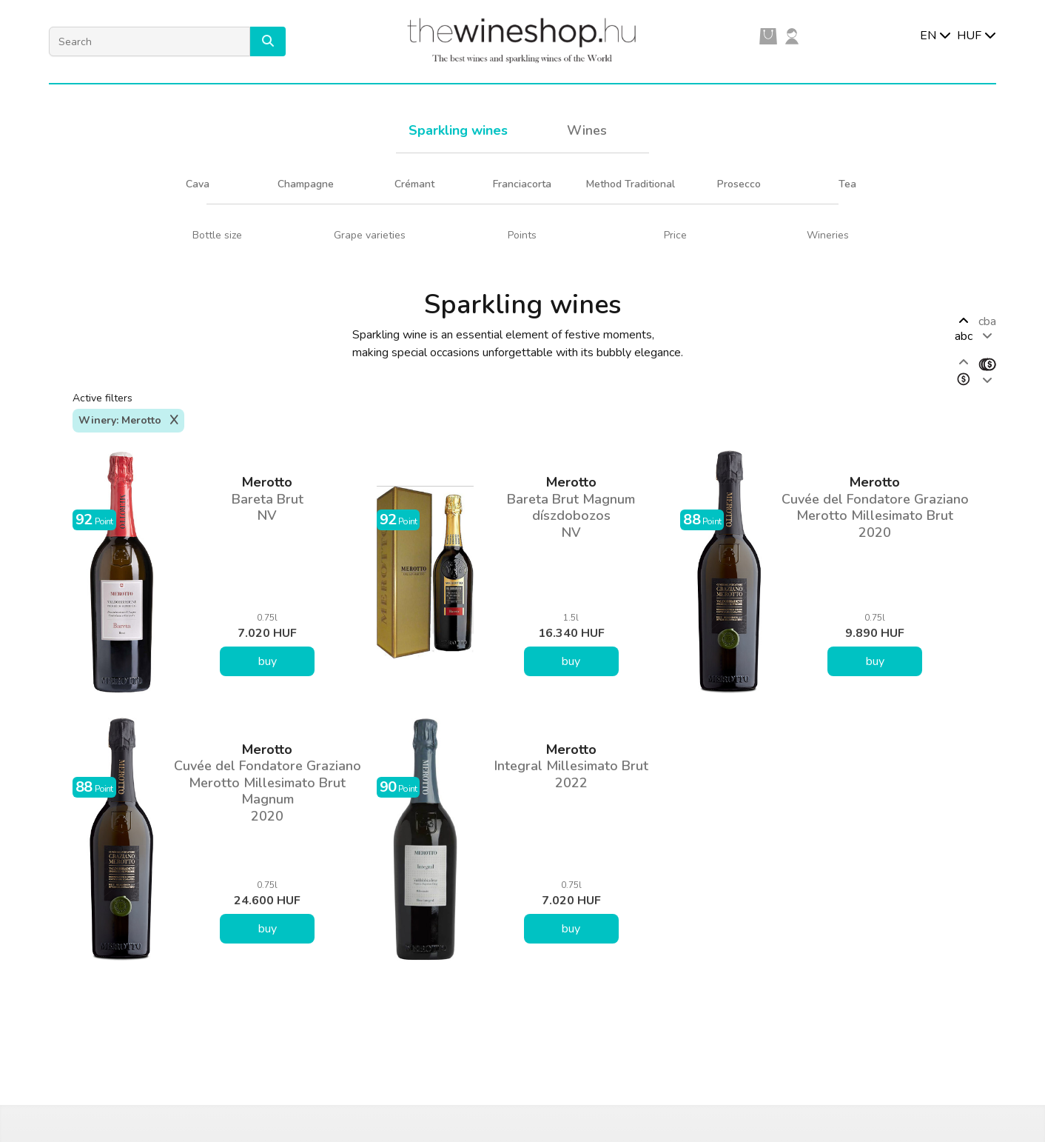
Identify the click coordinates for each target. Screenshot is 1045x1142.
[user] (792, 35)
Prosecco (739, 184)
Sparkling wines (458, 130)
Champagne (306, 184)
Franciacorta (522, 184)
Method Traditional (630, 184)
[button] (268, 41)
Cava (197, 184)
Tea (847, 184)
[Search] (149, 41)
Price (675, 235)
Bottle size (217, 235)
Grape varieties (370, 235)
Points (522, 235)
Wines (587, 130)
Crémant (414, 184)
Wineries (828, 235)
